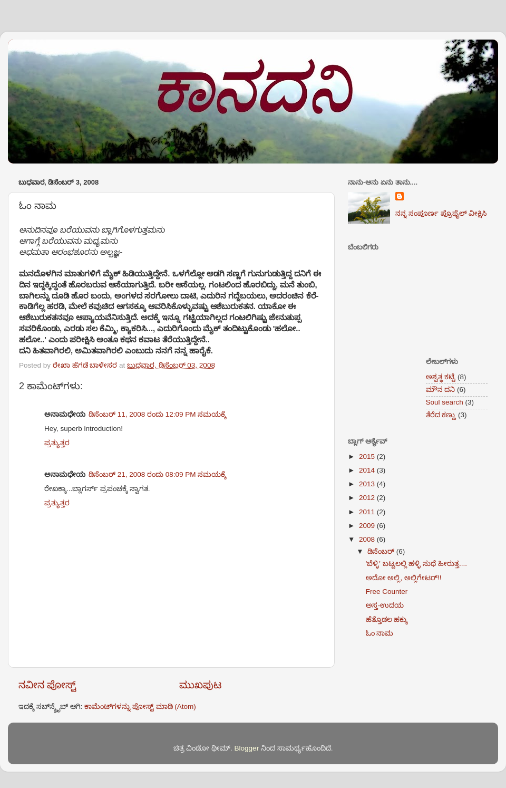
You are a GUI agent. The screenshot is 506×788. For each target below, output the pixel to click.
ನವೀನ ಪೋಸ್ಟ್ (47, 684)
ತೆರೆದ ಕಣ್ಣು (441, 415)
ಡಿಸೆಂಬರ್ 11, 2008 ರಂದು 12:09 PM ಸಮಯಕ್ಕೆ (157, 414)
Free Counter (387, 591)
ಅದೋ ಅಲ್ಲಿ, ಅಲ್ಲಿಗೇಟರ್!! (404, 578)
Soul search (444, 402)
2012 (368, 498)
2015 (368, 456)
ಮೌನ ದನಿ (440, 389)
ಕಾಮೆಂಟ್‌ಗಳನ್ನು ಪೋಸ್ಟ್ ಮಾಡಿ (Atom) (140, 706)
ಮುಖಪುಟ (200, 684)
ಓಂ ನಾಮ (380, 633)
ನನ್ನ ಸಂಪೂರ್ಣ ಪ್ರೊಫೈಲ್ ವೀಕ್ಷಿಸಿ (441, 213)
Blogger (247, 748)
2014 (368, 470)
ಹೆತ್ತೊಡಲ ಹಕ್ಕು (387, 619)
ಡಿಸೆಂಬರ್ (381, 551)
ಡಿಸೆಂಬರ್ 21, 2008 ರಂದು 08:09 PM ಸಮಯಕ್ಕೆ (157, 474)
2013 (368, 484)
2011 (368, 512)
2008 (368, 539)
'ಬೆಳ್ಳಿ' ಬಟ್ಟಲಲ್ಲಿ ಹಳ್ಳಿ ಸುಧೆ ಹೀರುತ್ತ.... (416, 564)
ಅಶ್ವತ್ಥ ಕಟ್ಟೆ (441, 377)
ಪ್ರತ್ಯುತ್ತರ (57, 443)
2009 (368, 526)
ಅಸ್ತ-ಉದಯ (385, 605)
